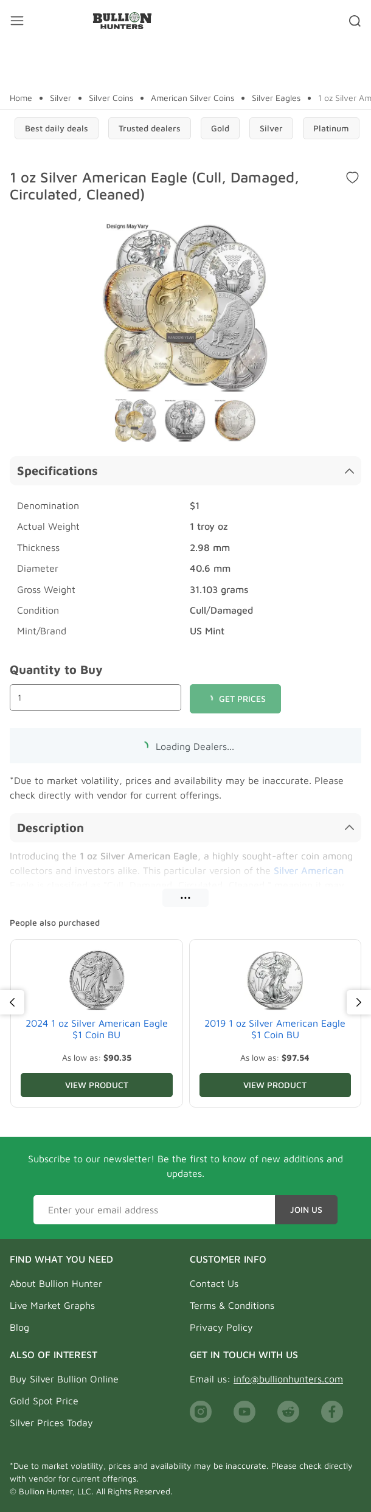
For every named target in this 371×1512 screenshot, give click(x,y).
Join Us (306, 1209)
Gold (220, 128)
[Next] (359, 1002)
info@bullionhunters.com (288, 1378)
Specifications (185, 470)
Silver (60, 98)
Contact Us (214, 1283)
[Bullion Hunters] (122, 20)
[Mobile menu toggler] (17, 20)
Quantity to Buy (56, 669)
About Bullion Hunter (56, 1283)
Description (185, 827)
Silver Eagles (276, 98)
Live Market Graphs (52, 1305)
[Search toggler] (355, 20)
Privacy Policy (221, 1327)
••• (185, 897)
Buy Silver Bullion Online (64, 1378)
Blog (19, 1327)
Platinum (331, 128)
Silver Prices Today (51, 1422)
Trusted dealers (150, 128)
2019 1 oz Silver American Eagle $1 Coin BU (274, 1029)
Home (21, 98)
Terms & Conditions (232, 1305)
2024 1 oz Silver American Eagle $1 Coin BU (97, 1029)
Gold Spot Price (44, 1400)
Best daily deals (56, 128)
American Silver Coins (192, 98)
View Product (96, 1085)
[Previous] (12, 1002)
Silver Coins (111, 98)
